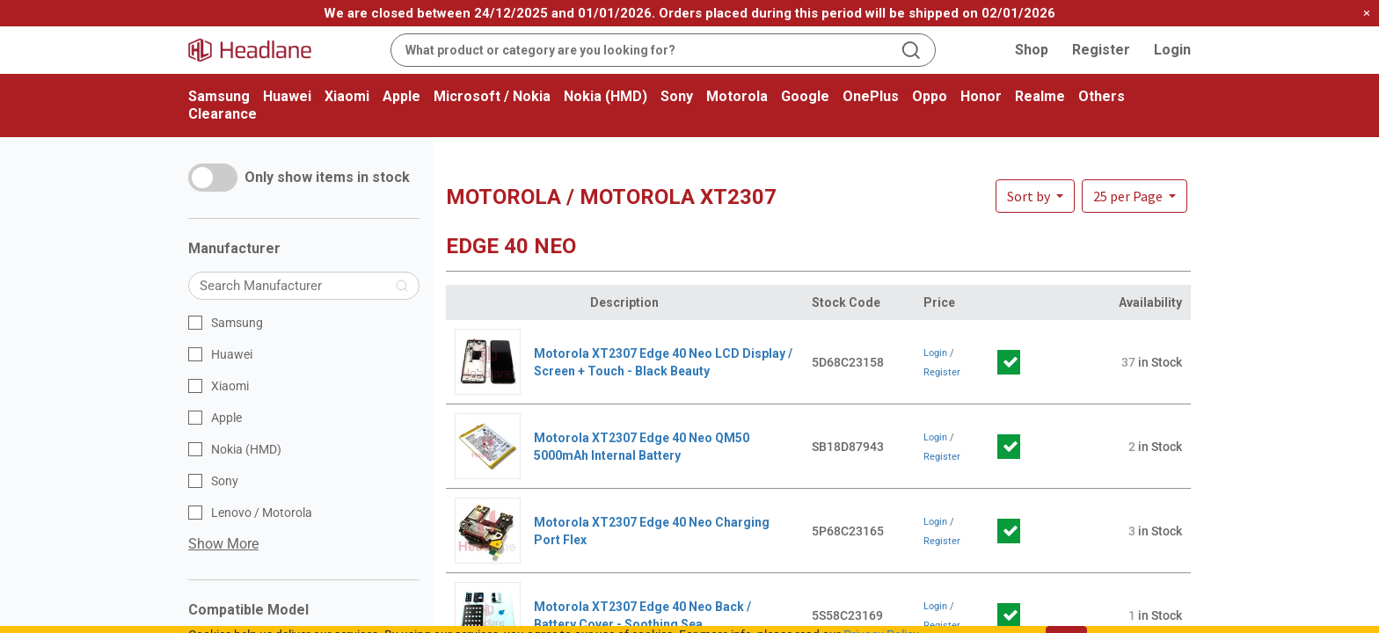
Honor (981, 96)
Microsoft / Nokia (492, 96)
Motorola (737, 96)
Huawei (287, 96)
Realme (1040, 96)
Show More (223, 543)
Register (1101, 49)
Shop (1031, 49)
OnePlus (871, 96)
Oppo (929, 96)
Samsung (219, 96)
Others (1101, 96)
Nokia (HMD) (605, 96)
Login (1172, 49)
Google (805, 96)
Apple (401, 96)
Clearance (222, 114)
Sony (676, 96)
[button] (1134, 196)
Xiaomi (347, 96)
